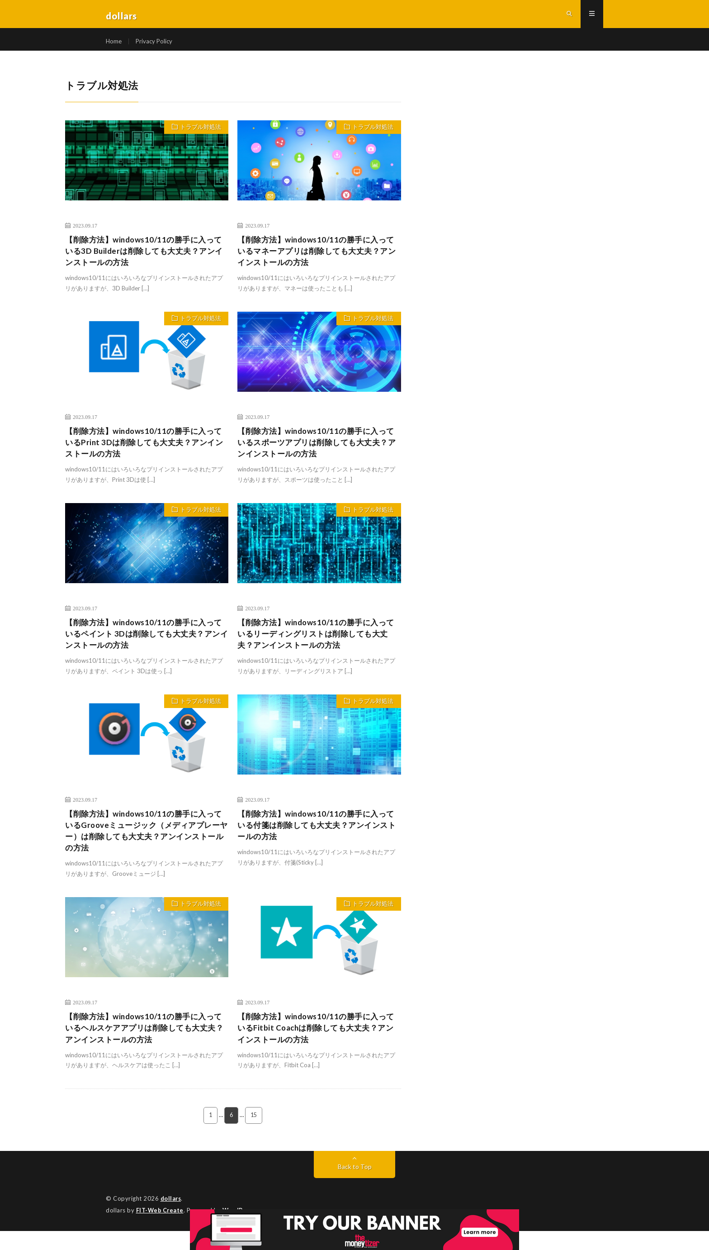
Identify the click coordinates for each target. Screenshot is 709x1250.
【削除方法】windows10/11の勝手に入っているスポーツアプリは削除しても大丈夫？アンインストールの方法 (316, 454)
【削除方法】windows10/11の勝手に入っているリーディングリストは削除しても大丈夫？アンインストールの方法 (317, 647)
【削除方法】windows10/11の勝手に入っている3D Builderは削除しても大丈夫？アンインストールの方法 (143, 260)
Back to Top (355, 1186)
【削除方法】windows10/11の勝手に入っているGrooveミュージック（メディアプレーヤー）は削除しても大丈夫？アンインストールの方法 (146, 846)
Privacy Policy (156, 45)
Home (114, 45)
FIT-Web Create (160, 1229)
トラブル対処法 (198, 136)
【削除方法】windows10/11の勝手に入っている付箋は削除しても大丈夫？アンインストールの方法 (317, 840)
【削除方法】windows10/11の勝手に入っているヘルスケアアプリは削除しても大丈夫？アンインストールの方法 (144, 1046)
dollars (171, 1218)
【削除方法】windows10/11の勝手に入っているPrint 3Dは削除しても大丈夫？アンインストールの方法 (143, 454)
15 (254, 1135)
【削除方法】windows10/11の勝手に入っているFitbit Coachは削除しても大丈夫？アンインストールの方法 (316, 1046)
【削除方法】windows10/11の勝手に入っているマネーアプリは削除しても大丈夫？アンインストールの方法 (317, 260)
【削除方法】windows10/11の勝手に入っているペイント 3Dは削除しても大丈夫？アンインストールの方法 (146, 647)
